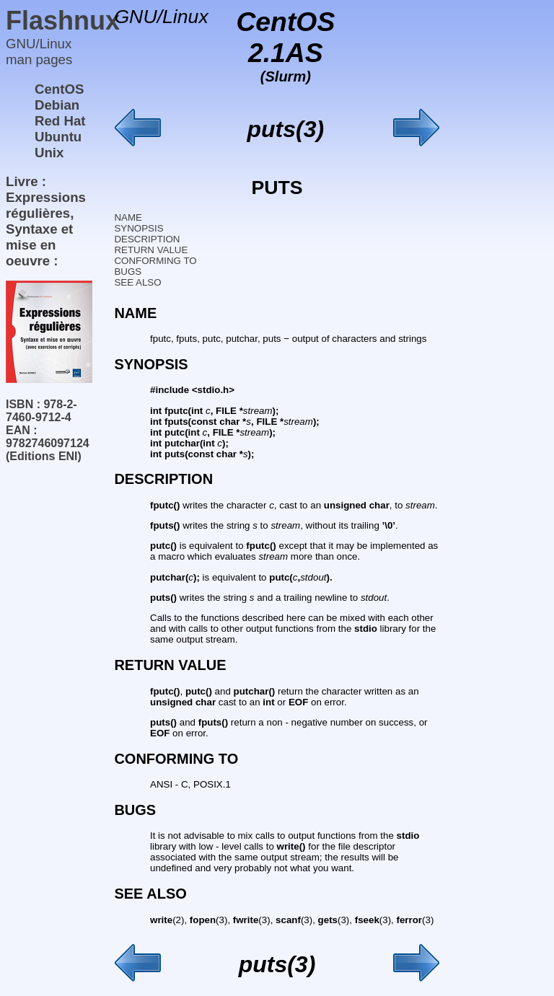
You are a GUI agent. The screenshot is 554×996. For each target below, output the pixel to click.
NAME (128, 217)
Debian (57, 105)
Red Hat (60, 120)
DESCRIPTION (147, 239)
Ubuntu (58, 136)
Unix (49, 152)
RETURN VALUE (151, 249)
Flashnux (63, 20)
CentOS (59, 89)
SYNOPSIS (138, 228)
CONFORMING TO (155, 260)
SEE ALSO (137, 282)
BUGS (127, 271)
